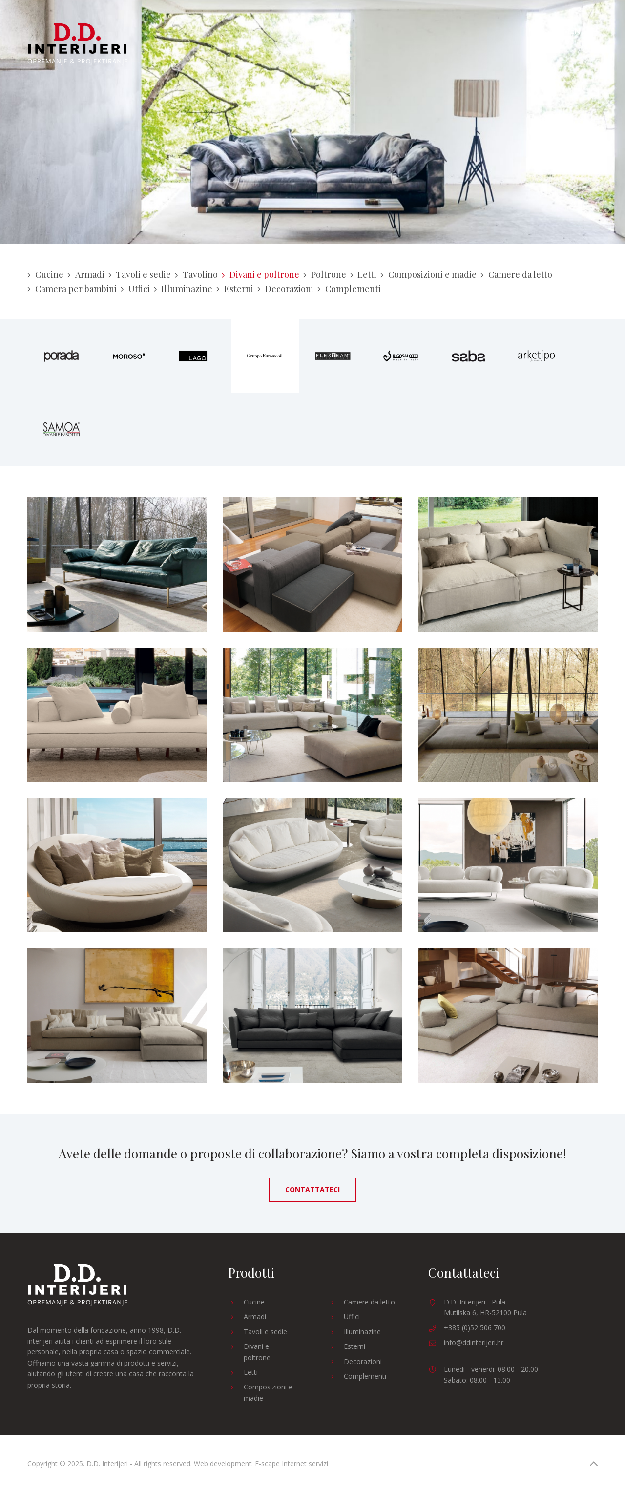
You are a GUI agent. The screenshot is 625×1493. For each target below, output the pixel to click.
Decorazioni (285, 288)
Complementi (349, 288)
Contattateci (312, 1189)
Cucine (45, 274)
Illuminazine (183, 288)
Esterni (234, 288)
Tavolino (196, 274)
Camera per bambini (72, 288)
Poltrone (324, 274)
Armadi (85, 274)
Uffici (135, 288)
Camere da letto (516, 274)
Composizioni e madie (428, 274)
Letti (363, 274)
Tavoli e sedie (139, 274)
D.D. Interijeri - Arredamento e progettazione (77, 44)
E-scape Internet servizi (291, 1463)
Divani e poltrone (260, 274)
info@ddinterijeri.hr (473, 1342)
